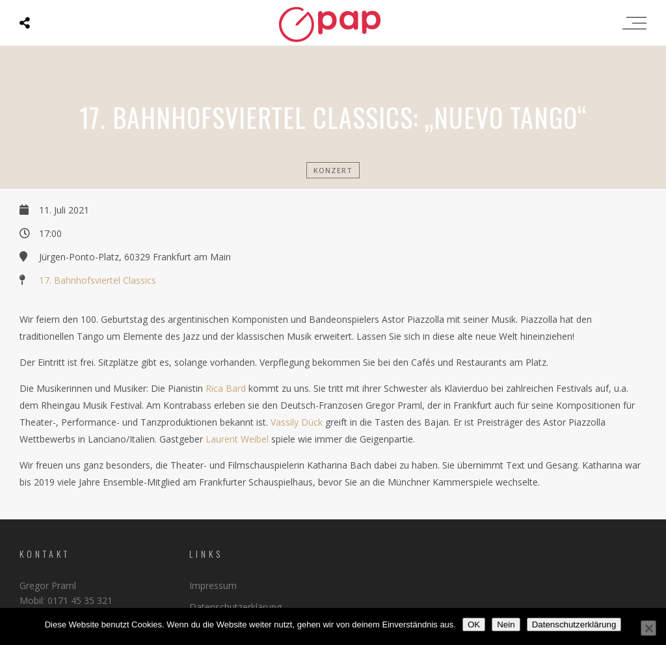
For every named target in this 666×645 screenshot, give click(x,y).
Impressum (213, 585)
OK (474, 624)
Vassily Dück (297, 422)
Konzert (333, 170)
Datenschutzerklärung (235, 607)
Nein (505, 624)
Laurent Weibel (237, 439)
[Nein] (648, 628)
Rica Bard (226, 388)
